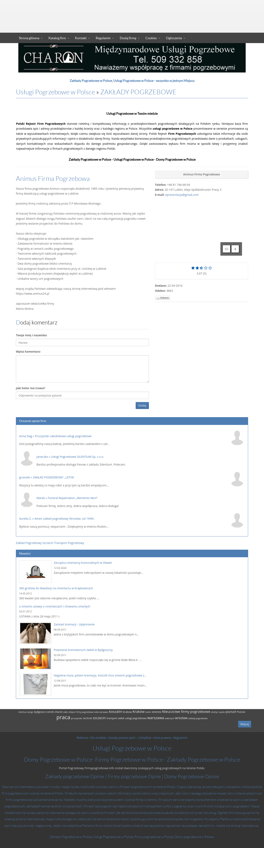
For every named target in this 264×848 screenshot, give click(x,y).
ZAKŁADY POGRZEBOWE (138, 92)
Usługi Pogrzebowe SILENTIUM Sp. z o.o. (77, 457)
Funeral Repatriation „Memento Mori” (73, 498)
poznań (231, 712)
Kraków (139, 711)
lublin (148, 711)
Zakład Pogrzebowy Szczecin (34, 543)
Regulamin (103, 38)
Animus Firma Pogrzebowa (53, 178)
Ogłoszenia (174, 38)
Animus (22, 711)
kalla (96, 712)
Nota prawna (162, 738)
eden (65, 712)
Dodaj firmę (128, 38)
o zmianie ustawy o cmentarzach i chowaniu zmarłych (54, 606)
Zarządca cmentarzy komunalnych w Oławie (83, 563)
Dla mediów (98, 738)
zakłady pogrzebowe (198, 718)
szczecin (99, 717)
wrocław (181, 718)
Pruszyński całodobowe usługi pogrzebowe (63, 436)
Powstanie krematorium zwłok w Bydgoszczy (83, 650)
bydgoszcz (40, 712)
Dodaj (142, 405)
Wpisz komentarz (28, 351)
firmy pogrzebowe (85, 712)
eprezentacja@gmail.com (182, 195)
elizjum (72, 712)
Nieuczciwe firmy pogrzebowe (186, 711)
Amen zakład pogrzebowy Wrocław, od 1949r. (64, 518)
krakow (127, 712)
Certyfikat (145, 738)
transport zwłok (115, 718)
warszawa (155, 717)
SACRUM (87, 718)
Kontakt (81, 38)
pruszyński (76, 718)
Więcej (244, 724)
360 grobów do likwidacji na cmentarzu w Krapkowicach (56, 588)
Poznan (241, 712)
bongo (30, 712)
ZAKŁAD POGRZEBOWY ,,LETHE (53, 477)
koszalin (115, 711)
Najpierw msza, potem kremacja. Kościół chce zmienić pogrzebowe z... (100, 675)
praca (63, 717)
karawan (103, 711)
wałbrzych (169, 718)
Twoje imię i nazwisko (31, 335)
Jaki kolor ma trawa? (30, 388)
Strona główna (29, 38)
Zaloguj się (224, 28)
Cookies (151, 38)
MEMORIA (156, 712)
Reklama (82, 738)
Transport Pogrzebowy (69, 543)
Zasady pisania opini (122, 738)
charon (59, 712)
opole (222, 711)
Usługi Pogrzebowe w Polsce (55, 92)
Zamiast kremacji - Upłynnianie (74, 624)
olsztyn (214, 711)
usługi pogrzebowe (135, 718)
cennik (50, 712)
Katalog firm (57, 38)
